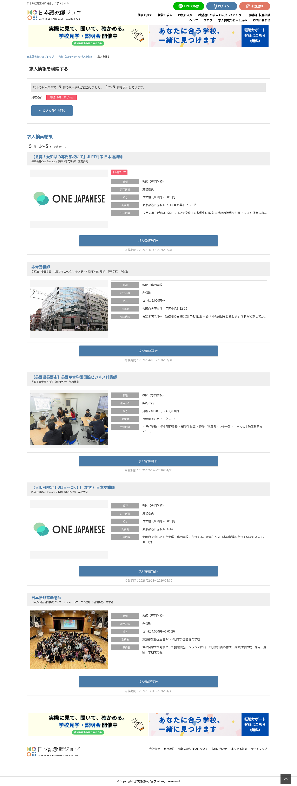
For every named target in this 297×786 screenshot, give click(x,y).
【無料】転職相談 (258, 15)
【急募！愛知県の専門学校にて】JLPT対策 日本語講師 (77, 156)
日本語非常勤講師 (46, 597)
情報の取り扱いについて (193, 749)
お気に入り (185, 15)
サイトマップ (259, 749)
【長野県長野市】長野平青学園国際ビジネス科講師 (74, 377)
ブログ (208, 20)
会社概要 (154, 749)
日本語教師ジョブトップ (40, 56)
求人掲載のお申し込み (232, 20)
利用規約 (169, 749)
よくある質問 (239, 749)
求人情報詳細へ (148, 240)
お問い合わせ (261, 20)
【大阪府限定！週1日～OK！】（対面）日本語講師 (73, 487)
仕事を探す (145, 15)
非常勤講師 (40, 266)
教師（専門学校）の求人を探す (75, 56)
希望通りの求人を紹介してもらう (219, 15)
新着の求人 (165, 15)
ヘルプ (193, 20)
